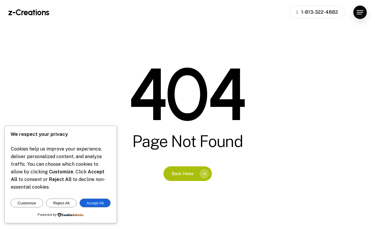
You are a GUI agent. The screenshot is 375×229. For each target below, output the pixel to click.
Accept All (95, 203)
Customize (27, 203)
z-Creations (28, 12)
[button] (360, 12)
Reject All (61, 203)
